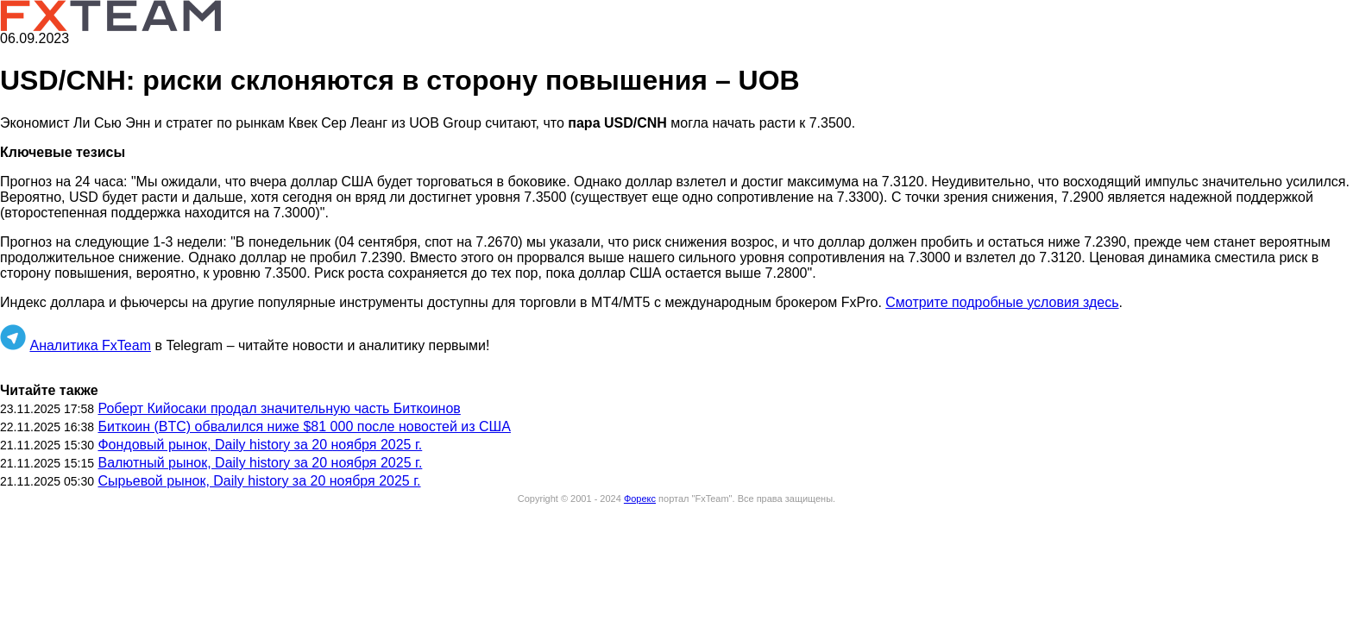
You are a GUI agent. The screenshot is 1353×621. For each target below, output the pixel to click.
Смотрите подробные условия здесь (1001, 302)
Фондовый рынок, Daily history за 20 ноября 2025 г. (260, 444)
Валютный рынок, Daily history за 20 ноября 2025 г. (260, 462)
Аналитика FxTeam (90, 345)
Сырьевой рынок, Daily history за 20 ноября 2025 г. (259, 481)
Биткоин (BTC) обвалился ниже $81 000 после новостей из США (304, 426)
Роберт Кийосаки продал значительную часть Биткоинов (279, 408)
